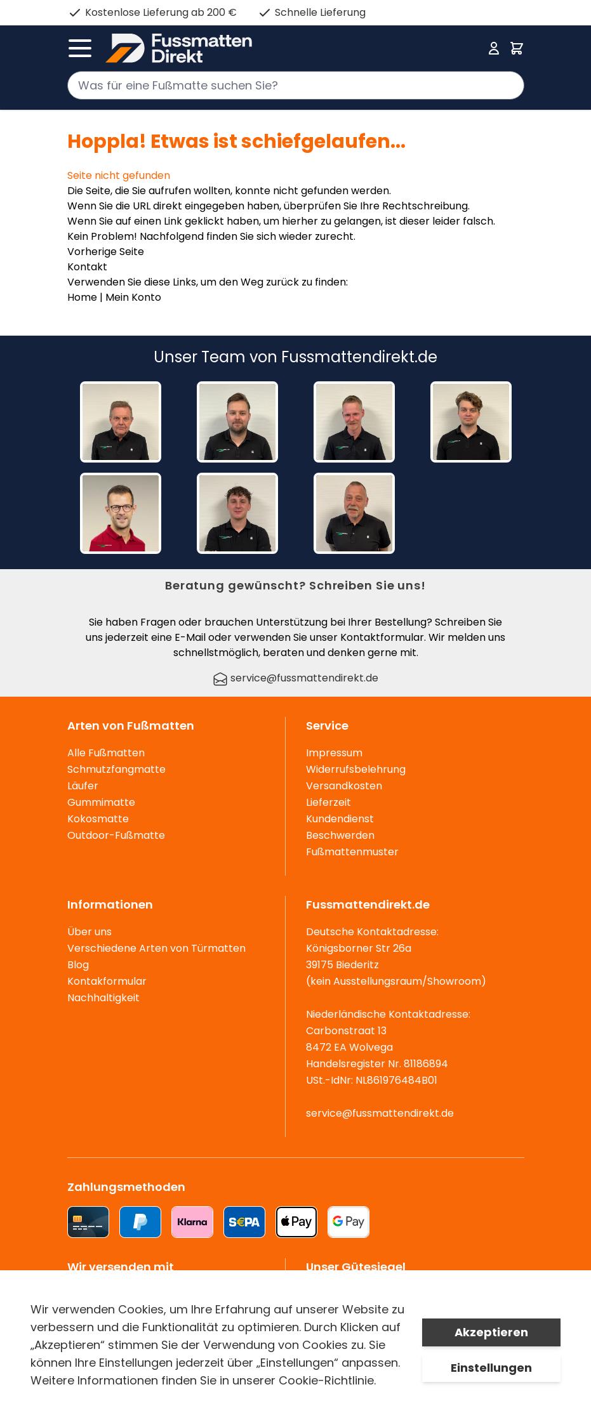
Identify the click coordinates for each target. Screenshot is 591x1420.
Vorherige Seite (105, 251)
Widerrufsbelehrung (356, 769)
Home (82, 297)
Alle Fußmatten (106, 753)
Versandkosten (344, 786)
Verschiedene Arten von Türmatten (156, 948)
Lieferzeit (328, 802)
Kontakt (87, 267)
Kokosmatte (98, 819)
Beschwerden (340, 835)
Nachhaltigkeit (103, 997)
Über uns (89, 931)
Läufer (82, 786)
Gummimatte (101, 802)
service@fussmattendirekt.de (295, 678)
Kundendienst (340, 819)
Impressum (334, 753)
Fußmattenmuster (352, 852)
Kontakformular (107, 981)
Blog (78, 964)
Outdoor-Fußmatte (116, 835)
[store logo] (292, 48)
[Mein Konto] (493, 48)
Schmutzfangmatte (116, 769)
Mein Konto (133, 297)
